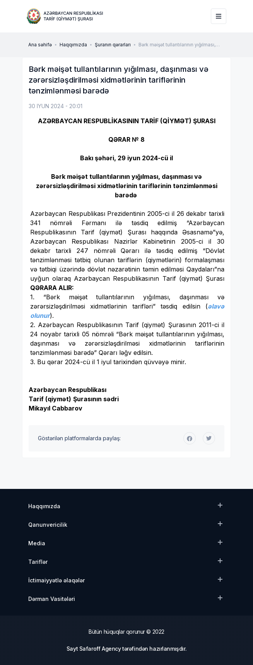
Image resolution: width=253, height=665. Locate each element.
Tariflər (38, 561)
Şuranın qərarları (113, 45)
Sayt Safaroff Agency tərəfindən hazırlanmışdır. (126, 648)
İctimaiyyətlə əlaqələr (56, 580)
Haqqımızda (73, 45)
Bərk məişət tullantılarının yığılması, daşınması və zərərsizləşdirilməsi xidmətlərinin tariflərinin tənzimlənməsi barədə (181, 45)
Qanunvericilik (47, 524)
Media (36, 543)
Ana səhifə (40, 45)
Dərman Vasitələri (51, 598)
